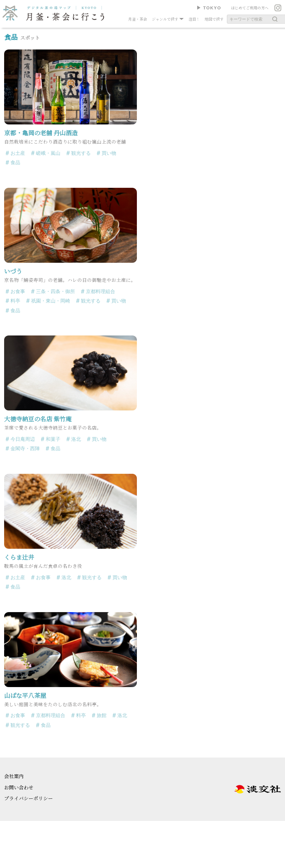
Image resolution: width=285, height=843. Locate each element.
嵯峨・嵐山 (48, 153)
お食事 (17, 291)
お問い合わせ (18, 787)
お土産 (17, 153)
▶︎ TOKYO (208, 8)
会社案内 (14, 776)
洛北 (76, 439)
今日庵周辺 (22, 439)
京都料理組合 (100, 291)
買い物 (109, 153)
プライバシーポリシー (28, 798)
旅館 (101, 715)
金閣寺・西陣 (25, 448)
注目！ (194, 19)
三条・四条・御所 (55, 291)
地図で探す (214, 19)
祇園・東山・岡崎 (50, 301)
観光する (81, 153)
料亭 (15, 301)
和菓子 (53, 439)
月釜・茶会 (137, 19)
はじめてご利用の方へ (249, 7)
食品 (15, 162)
